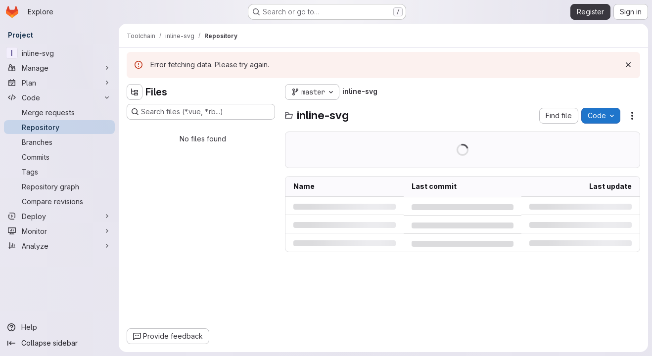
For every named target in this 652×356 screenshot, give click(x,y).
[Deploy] (59, 216)
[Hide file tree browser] (134, 92)
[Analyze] (59, 246)
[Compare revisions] (59, 201)
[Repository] (59, 127)
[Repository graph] (59, 186)
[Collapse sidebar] (59, 343)
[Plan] (59, 82)
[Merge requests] (59, 112)
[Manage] (59, 68)
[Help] (59, 327)
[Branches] (59, 142)
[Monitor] (59, 231)
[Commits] (59, 157)
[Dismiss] (628, 65)
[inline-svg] (59, 53)
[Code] (59, 97)
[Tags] (59, 171)
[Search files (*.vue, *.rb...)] (201, 112)
